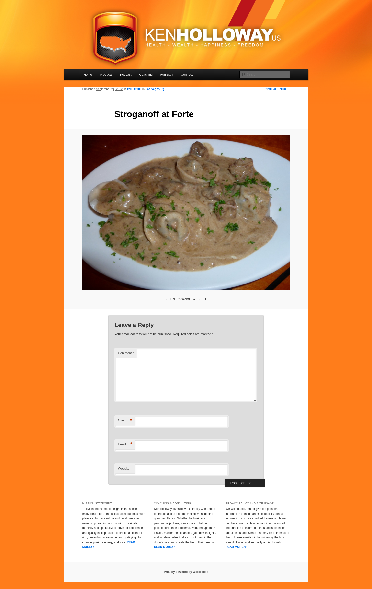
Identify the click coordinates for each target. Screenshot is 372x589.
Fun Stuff (166, 74)
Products (106, 74)
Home (88, 74)
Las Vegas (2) (154, 89)
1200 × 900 (134, 89)
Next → (285, 89)
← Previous (268, 89)
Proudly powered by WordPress (186, 572)
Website (123, 468)
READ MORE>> (164, 547)
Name (125, 420)
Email (125, 444)
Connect (187, 74)
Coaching (146, 74)
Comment (126, 353)
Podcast (126, 74)
